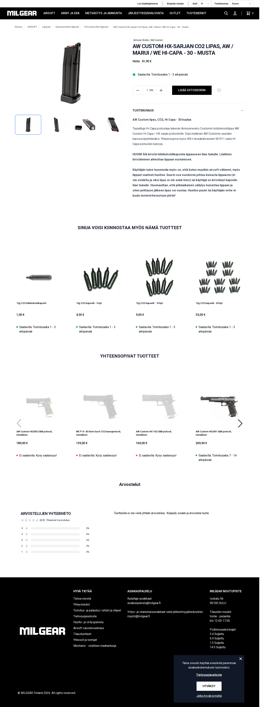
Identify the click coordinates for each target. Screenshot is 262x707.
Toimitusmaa (221, 3)
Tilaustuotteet (82, 634)
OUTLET (175, 13)
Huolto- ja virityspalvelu (88, 622)
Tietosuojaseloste (85, 616)
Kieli (195, 3)
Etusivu (18, 26)
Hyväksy (209, 686)
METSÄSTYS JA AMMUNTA (103, 13)
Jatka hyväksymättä (209, 696)
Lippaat (46, 26)
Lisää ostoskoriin (192, 90)
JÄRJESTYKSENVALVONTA (146, 13)
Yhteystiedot (81, 604)
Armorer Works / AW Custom (148, 40)
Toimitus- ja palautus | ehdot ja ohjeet (97, 610)
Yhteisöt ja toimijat (85, 640)
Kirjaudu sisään (175, 3)
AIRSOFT (49, 13)
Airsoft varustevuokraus (88, 628)
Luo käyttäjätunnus (147, 3)
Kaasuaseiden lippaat (67, 26)
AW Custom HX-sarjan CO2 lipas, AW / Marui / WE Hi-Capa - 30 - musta (150, 27)
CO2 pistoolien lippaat (96, 26)
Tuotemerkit (196, 13)
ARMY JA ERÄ (70, 13)
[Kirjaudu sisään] (235, 13)
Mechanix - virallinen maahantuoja (94, 646)
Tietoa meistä (82, 598)
